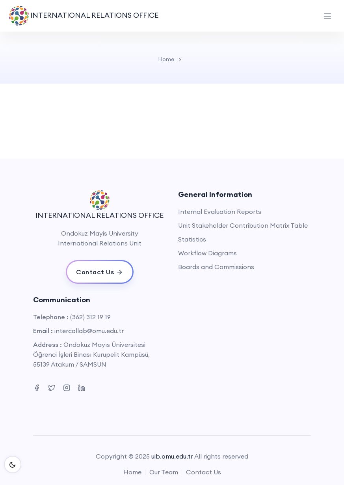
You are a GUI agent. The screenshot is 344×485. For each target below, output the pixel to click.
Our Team (163, 472)
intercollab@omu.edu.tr (89, 331)
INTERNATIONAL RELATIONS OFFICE (83, 16)
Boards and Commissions (216, 267)
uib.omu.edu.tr (172, 456)
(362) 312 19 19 (90, 317)
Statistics (192, 239)
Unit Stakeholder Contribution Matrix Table (243, 225)
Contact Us (203, 472)
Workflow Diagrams (207, 253)
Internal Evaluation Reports (219, 211)
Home (166, 59)
